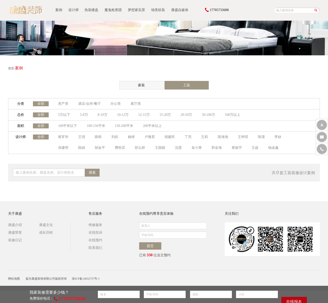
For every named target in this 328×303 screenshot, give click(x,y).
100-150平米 (96, 126)
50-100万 (208, 115)
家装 (141, 85)
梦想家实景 (136, 10)
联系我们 (95, 248)
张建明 (63, 148)
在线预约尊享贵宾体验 (156, 213)
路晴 (98, 137)
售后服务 (95, 213)
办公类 (115, 104)
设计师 (73, 10)
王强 (81, 137)
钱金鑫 (273, 148)
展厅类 (136, 104)
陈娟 (81, 148)
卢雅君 (150, 137)
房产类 (63, 104)
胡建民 (169, 137)
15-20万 (165, 115)
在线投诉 (95, 232)
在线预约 (95, 240)
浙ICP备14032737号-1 (86, 278)
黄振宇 (237, 148)
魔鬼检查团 (113, 10)
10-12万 (123, 115)
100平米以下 (67, 126)
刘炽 (114, 137)
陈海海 (223, 137)
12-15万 (144, 115)
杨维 (131, 137)
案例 (58, 10)
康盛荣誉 (15, 232)
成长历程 (46, 232)
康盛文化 (46, 225)
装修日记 (15, 240)
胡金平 (100, 148)
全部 (40, 104)
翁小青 (197, 148)
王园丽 (160, 148)
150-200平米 (124, 126)
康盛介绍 (15, 225)
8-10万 (102, 115)
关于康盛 (15, 213)
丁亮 (188, 137)
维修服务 (95, 225)
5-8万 (84, 115)
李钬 (277, 137)
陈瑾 (261, 137)
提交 (150, 246)
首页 (11, 68)
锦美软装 (158, 10)
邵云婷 (140, 148)
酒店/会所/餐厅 (89, 104)
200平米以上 (152, 126)
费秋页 (120, 148)
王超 (255, 148)
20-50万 (186, 115)
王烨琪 (243, 137)
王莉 (204, 137)
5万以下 (64, 115)
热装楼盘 (91, 10)
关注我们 (232, 213)
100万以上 (232, 115)
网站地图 (14, 278)
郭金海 (216, 148)
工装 (186, 85)
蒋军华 (63, 137)
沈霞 (178, 148)
